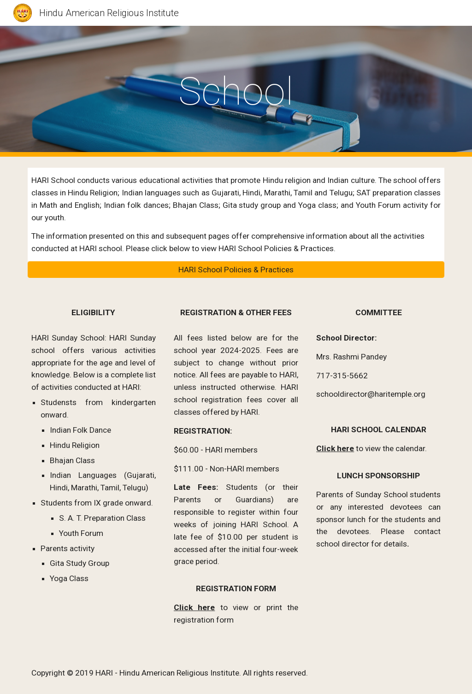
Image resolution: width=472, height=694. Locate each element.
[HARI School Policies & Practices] (236, 270)
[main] (236, 91)
